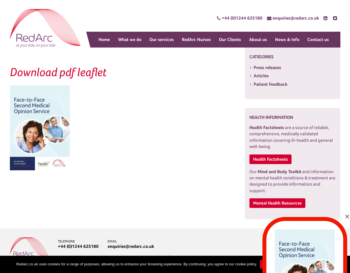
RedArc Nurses (196, 39)
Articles (261, 75)
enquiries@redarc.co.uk (131, 246)
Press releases (267, 67)
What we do (130, 39)
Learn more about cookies (309, 264)
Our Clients (230, 39)
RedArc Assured (45, 28)
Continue (271, 264)
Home (104, 39)
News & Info (287, 39)
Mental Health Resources (277, 203)
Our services (161, 39)
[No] (343, 264)
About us (258, 39)
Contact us (318, 39)
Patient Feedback (270, 84)
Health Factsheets (270, 159)
